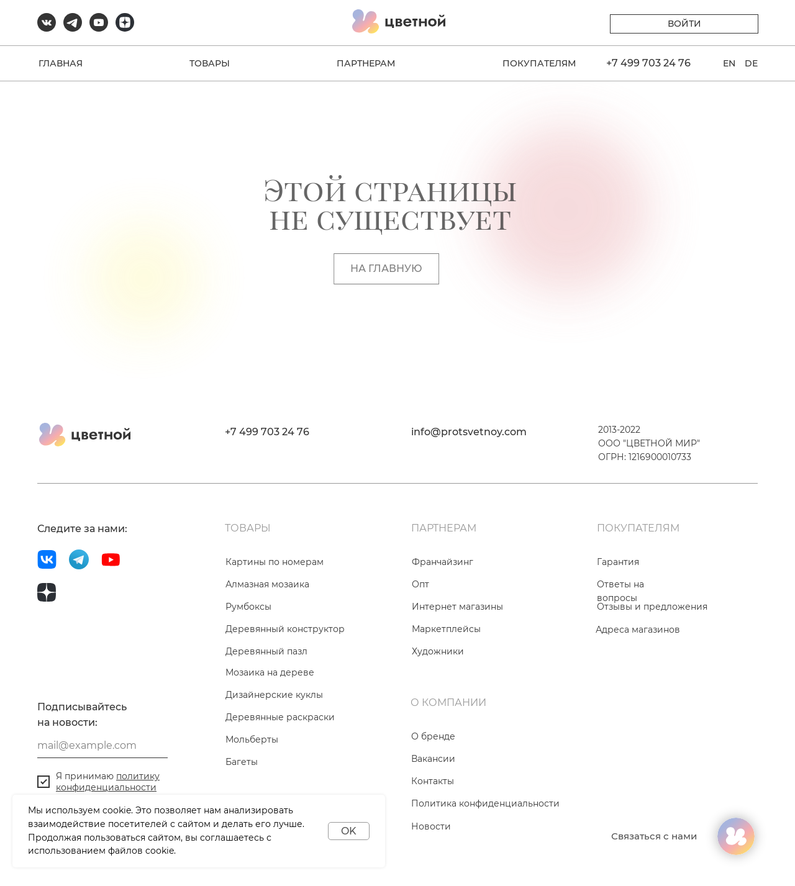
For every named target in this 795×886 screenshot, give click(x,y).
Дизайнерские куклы (274, 694)
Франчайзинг (442, 561)
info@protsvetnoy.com (469, 432)
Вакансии (433, 758)
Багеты (241, 761)
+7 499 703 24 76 (267, 432)
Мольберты (251, 739)
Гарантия (618, 561)
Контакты (432, 781)
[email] (102, 745)
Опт (420, 584)
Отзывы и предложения (652, 606)
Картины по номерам (274, 561)
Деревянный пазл (266, 651)
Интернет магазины (457, 606)
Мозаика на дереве (269, 672)
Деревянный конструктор (285, 629)
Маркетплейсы (446, 629)
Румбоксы (248, 606)
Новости (431, 826)
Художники (438, 651)
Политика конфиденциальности (485, 803)
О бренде (433, 736)
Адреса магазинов (638, 629)
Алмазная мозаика (267, 584)
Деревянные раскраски (280, 717)
